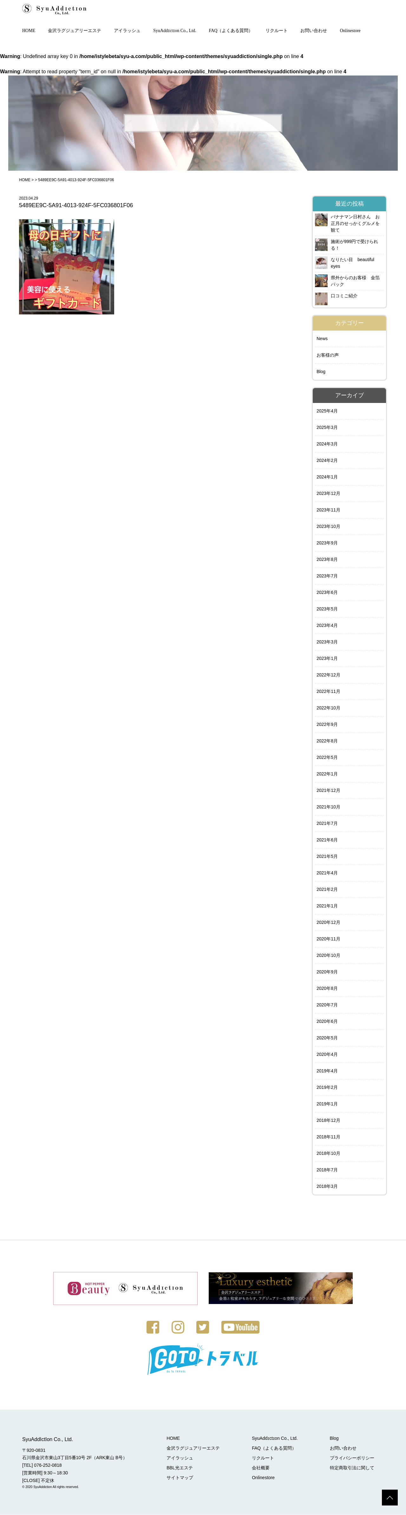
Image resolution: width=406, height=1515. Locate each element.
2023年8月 (327, 560)
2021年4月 (327, 873)
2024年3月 (327, 444)
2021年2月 (327, 890)
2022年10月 (328, 708)
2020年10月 (328, 955)
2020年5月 (327, 1038)
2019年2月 (327, 1087)
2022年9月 (327, 725)
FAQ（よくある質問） (231, 31)
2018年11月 (328, 1137)
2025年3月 (327, 428)
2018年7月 (327, 1170)
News (322, 339)
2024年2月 (327, 461)
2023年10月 (328, 527)
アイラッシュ (127, 31)
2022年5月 (327, 758)
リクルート (276, 31)
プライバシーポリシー (352, 1458)
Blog (321, 372)
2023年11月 (328, 510)
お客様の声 (328, 355)
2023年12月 (328, 494)
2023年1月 (327, 659)
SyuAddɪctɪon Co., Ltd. (174, 31)
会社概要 (261, 1468)
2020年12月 (328, 922)
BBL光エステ (180, 1468)
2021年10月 (328, 807)
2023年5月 (327, 609)
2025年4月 (327, 411)
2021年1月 (327, 906)
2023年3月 (327, 642)
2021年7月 (327, 824)
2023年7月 (327, 576)
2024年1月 (327, 477)
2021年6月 (327, 840)
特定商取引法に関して (352, 1468)
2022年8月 (327, 741)
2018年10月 (328, 1153)
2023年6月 (327, 593)
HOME (28, 31)
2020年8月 (327, 988)
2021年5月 (327, 857)
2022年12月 (328, 675)
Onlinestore (350, 31)
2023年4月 (327, 626)
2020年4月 (327, 1054)
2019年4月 (327, 1071)
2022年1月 (327, 774)
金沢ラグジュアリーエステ (74, 31)
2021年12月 (328, 791)
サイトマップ (180, 1477)
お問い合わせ (313, 31)
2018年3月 (327, 1186)
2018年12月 (328, 1120)
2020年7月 (327, 1005)
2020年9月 (327, 972)
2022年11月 (328, 692)
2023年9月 (327, 543)
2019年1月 (327, 1104)
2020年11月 (328, 939)
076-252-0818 (48, 1465)
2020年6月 (327, 1021)
